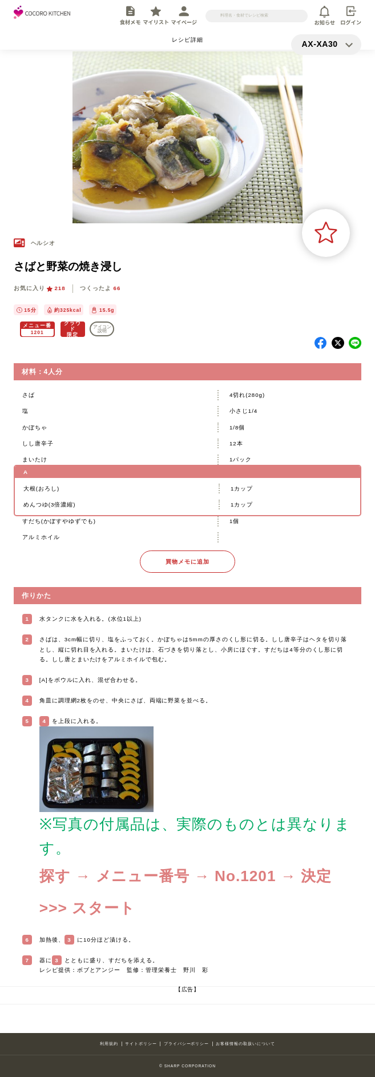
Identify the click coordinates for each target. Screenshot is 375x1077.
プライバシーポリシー (186, 1044)
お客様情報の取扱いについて (245, 1044)
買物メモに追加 (187, 561)
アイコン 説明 (102, 329)
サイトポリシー (141, 1044)
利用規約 (109, 1044)
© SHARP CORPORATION (187, 1066)
